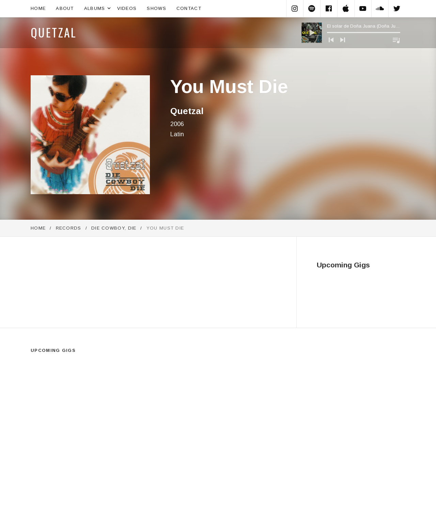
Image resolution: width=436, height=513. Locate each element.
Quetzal (54, 32)
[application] (350, 32)
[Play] (311, 32)
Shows (156, 8)
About (65, 8)
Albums (98, 8)
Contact (188, 8)
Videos (127, 8)
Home (38, 8)
